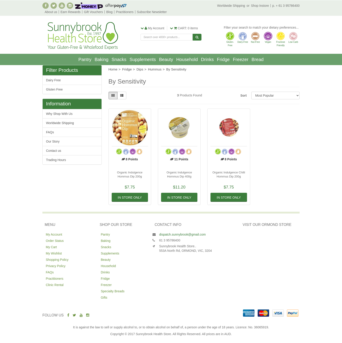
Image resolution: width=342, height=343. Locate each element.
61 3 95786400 (169, 240)
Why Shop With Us (59, 114)
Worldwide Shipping (231, 5)
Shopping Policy (57, 259)
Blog (109, 12)
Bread (257, 59)
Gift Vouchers (93, 12)
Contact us (53, 150)
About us (51, 12)
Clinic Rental (55, 285)
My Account (54, 234)
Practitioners (125, 12)
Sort (243, 95)
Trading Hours (56, 160)
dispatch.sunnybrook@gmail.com (182, 234)
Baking (101, 59)
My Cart (51, 247)
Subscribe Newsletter (152, 12)
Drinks (207, 59)
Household (187, 59)
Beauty (166, 59)
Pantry (85, 59)
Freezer (240, 59)
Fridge (223, 59)
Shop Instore (260, 5)
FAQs (50, 132)
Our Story (53, 141)
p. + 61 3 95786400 (286, 5)
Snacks (119, 59)
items (184, 28)
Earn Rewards (70, 12)
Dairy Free (53, 80)
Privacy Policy (55, 266)
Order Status (55, 241)
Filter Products (62, 70)
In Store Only (130, 197)
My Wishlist (54, 253)
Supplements (142, 59)
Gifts (104, 297)
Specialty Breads (113, 291)
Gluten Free (54, 89)
